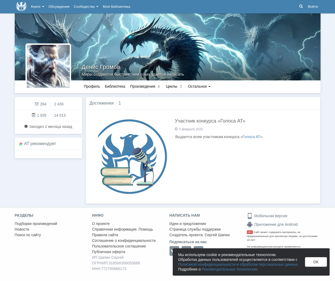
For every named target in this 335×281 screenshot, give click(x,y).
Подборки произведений (36, 223)
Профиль (92, 86)
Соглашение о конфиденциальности (124, 240)
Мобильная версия (267, 216)
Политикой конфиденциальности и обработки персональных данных (238, 264)
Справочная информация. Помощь (122, 229)
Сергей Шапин (217, 235)
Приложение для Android (272, 224)
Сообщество (86, 7)
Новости (22, 229)
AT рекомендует (40, 143)
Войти (313, 7)
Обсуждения (59, 7)
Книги (37, 7)
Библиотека (115, 86)
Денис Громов (101, 67)
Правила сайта (105, 235)
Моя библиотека (116, 7)
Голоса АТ (251, 137)
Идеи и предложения (188, 223)
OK (316, 262)
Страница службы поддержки (195, 229)
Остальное (199, 86)
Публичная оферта (108, 252)
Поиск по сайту (28, 235)
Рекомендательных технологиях (230, 269)
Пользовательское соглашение (119, 246)
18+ (250, 232)
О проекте (101, 223)
